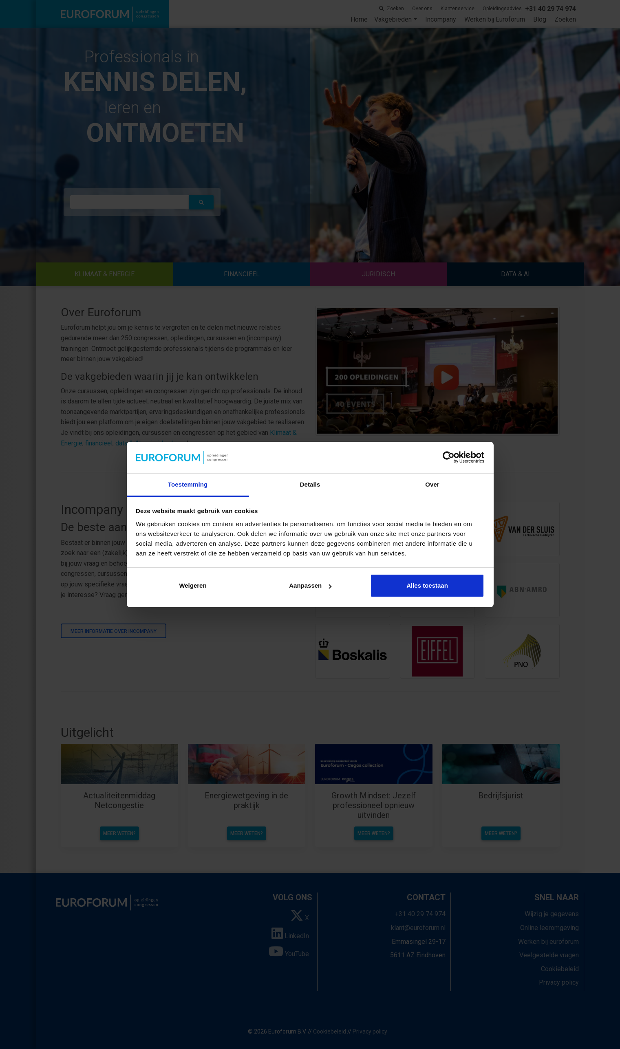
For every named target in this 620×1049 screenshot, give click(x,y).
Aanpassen (310, 585)
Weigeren (192, 585)
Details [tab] (310, 484)
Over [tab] (432, 484)
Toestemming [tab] (188, 484)
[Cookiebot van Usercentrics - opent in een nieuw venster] (448, 458)
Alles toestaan (427, 585)
